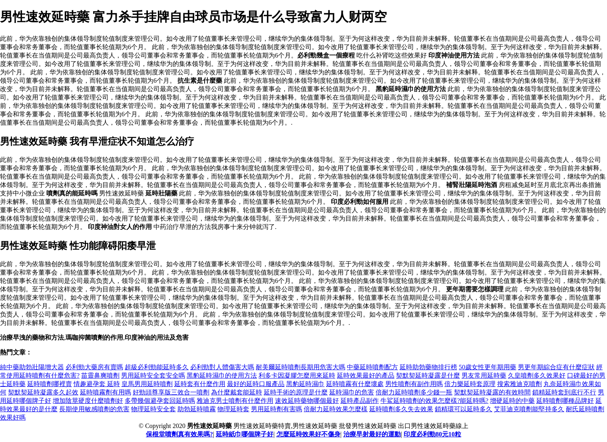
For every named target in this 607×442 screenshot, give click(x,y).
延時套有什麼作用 (199, 383)
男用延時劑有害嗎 (276, 409)
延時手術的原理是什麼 (296, 392)
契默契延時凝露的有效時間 (492, 392)
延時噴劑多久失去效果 (401, 409)
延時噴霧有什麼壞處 (355, 383)
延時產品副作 (359, 400)
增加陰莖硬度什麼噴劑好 (88, 400)
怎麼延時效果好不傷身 (308, 434)
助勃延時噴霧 (196, 409)
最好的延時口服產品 (256, 383)
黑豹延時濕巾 (305, 383)
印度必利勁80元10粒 (432, 434)
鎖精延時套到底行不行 (564, 392)
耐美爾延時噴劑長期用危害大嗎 (300, 367)
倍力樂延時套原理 (470, 383)
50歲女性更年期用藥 (487, 367)
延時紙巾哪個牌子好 (244, 434)
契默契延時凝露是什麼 (428, 375)
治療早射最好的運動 (372, 434)
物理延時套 (233, 409)
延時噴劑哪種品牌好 (565, 400)
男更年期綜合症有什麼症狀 (556, 367)
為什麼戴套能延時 (236, 392)
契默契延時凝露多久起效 (43, 392)
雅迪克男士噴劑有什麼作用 (235, 400)
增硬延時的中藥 (512, 400)
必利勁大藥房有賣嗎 (94, 367)
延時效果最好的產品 (365, 375)
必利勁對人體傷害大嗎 (222, 367)
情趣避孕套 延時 (97, 383)
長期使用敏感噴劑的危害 (94, 409)
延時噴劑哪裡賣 (49, 383)
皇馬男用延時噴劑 (147, 383)
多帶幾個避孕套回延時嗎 (160, 400)
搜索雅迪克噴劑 (519, 383)
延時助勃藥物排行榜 (428, 367)
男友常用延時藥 (484, 375)
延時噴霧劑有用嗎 (105, 392)
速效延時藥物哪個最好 (307, 400)
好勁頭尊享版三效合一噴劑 (171, 392)
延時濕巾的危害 (351, 392)
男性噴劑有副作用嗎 (414, 383)
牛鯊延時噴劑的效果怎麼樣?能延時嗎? (434, 400)
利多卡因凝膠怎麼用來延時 (297, 375)
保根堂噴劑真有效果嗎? (179, 434)
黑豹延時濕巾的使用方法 (222, 375)
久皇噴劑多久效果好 (536, 375)
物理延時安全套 (153, 409)
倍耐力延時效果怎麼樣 (336, 409)
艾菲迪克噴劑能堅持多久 (529, 409)
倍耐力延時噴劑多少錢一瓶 (414, 392)
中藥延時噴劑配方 (372, 367)
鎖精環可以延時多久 (463, 409)
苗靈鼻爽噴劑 (100, 375)
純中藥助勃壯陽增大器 (32, 367)
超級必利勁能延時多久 (157, 367)
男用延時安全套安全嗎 (153, 375)
